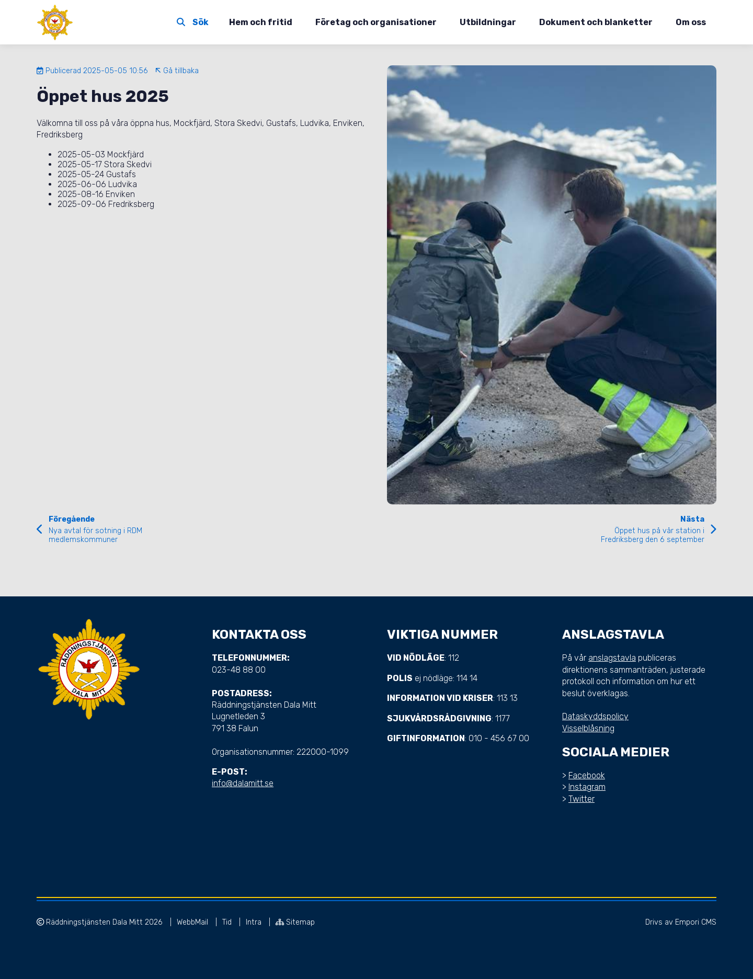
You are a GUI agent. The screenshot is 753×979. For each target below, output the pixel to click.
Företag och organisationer (376, 22)
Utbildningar (488, 22)
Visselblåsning (588, 728)
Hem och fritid (260, 22)
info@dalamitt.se (242, 783)
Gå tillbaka (177, 70)
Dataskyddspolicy (595, 716)
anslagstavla (612, 658)
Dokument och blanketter (596, 22)
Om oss (691, 22)
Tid (228, 922)
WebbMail (193, 922)
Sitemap (295, 922)
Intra (255, 922)
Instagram (587, 787)
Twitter (581, 799)
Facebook (586, 775)
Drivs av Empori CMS (680, 922)
